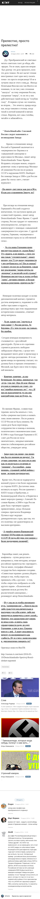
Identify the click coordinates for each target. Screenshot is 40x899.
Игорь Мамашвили (7, 746)
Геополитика (5, 666)
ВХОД (20, 2)
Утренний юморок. (10, 773)
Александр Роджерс (8, 704)
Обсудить (19, 800)
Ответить (10, 813)
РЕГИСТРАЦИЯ (30, 2)
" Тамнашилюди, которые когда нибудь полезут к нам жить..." (16, 741)
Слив (3, 700)
